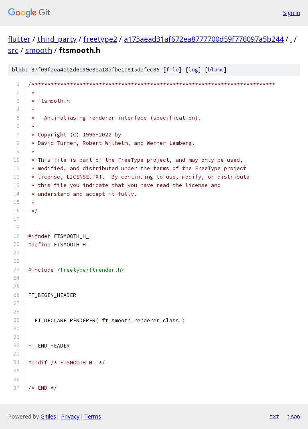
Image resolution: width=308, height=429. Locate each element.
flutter (19, 39)
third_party (57, 39)
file (172, 69)
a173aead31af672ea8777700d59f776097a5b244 (204, 39)
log (193, 69)
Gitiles (48, 416)
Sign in (291, 12)
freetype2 (100, 39)
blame (216, 69)
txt (274, 416)
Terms (92, 416)
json (293, 416)
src (13, 50)
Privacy (70, 416)
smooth (38, 50)
